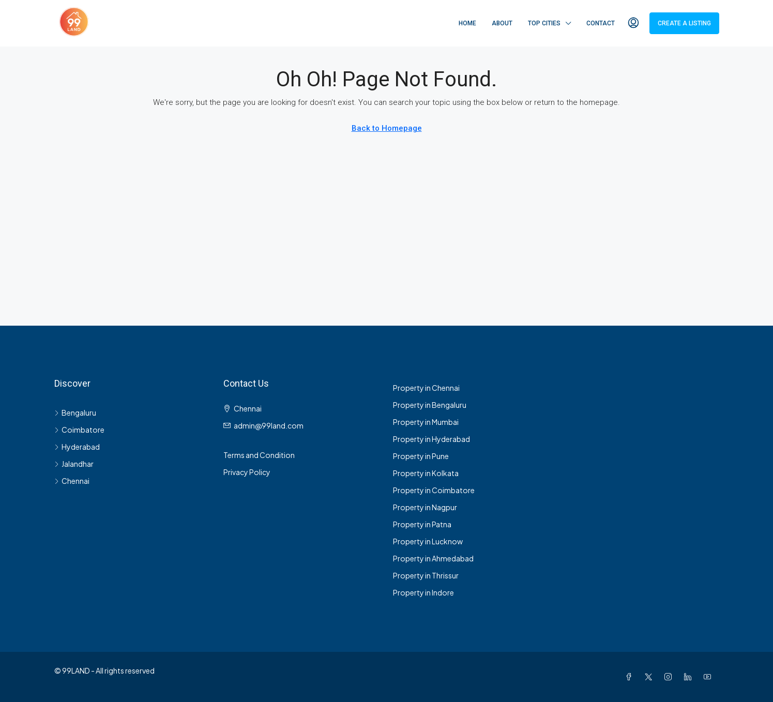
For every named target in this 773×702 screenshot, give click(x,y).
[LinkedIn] (689, 676)
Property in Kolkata (426, 473)
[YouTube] (709, 676)
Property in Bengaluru (429, 404)
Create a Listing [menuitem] (684, 23)
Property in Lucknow (428, 541)
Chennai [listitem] (71, 480)
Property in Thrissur (426, 575)
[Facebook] (630, 676)
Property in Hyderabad (431, 439)
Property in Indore (423, 592)
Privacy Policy (246, 472)
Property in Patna (422, 524)
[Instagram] (670, 676)
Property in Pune (421, 456)
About (502, 23)
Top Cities (544, 23)
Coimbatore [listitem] (79, 429)
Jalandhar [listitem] (74, 463)
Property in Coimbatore (434, 490)
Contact (600, 23)
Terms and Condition (259, 455)
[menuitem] (633, 23)
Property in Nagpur (425, 507)
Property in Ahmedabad (433, 558)
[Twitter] (650, 676)
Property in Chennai (426, 387)
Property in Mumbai (426, 421)
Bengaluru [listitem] (75, 412)
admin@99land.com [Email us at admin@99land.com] (269, 425)
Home (467, 23)
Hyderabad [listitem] (77, 446)
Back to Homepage (387, 128)
